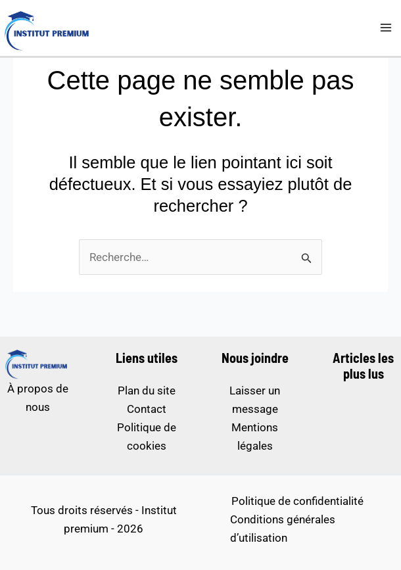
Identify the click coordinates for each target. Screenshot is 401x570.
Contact (146, 409)
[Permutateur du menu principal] (386, 28)
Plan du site (147, 390)
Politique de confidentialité (297, 501)
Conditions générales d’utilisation (282, 528)
